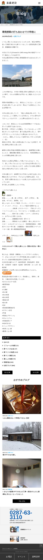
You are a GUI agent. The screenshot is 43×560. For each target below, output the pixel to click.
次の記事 (36, 372)
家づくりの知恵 (9, 352)
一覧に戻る (21, 501)
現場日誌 (7, 362)
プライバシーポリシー (7, 548)
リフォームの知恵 (10, 345)
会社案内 (15, 548)
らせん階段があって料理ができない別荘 (16, 418)
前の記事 (7, 372)
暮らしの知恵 (8, 359)
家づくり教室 (8, 355)
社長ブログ (17, 36)
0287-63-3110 (21, 514)
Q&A (5, 342)
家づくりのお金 (9, 349)
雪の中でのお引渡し (9, 455)
